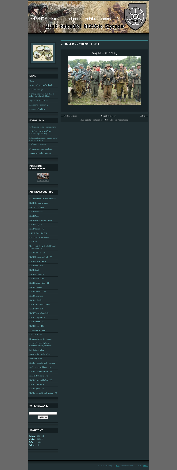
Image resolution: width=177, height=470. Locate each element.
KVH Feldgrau (35, 224)
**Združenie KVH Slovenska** (42, 199)
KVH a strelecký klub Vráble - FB (43, 393)
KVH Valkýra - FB (37, 317)
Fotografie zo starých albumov (41, 149)
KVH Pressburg (35, 287)
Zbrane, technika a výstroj (40, 153)
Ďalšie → (144, 116)
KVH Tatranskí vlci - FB (39, 304)
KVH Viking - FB (36, 322)
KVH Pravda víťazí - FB (39, 283)
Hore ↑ (145, 465)
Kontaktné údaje (36, 89)
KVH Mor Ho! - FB (37, 261)
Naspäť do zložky (108, 116)
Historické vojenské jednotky (41, 85)
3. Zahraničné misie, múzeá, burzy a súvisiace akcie (43, 139)
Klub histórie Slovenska (39, 237)
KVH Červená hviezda (38, 203)
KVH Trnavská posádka (39, 313)
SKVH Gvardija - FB (38, 233)
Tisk (117, 465)
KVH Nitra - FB (36, 266)
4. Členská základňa (37, 144)
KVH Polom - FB (36, 274)
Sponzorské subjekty (37, 109)
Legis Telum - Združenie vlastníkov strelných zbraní (40, 344)
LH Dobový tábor (36, 350)
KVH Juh (33, 242)
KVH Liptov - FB (36, 389)
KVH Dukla (34, 216)
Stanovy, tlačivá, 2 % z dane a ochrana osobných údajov (41, 95)
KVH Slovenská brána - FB (40, 380)
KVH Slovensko (36, 296)
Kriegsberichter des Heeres (40, 339)
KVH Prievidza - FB (37, 291)
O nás (31, 81)
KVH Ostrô (34, 270)
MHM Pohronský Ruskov (39, 354)
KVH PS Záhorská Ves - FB (40, 371)
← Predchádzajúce (69, 116)
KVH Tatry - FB (36, 309)
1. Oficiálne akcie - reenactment (42, 127)
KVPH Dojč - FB (36, 207)
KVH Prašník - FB (37, 279)
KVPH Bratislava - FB (38, 376)
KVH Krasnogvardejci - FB (40, 257)
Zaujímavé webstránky (38, 105)
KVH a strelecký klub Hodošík (42, 363)
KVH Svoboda (35, 300)
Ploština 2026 (43, 180)
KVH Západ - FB (36, 326)
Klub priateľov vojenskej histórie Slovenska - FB (43, 247)
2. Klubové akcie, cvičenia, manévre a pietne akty (40, 132)
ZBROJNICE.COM (37, 330)
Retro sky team (35, 358)
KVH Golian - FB (36, 229)
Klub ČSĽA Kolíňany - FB (40, 367)
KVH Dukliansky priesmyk (40, 220)
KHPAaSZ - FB (35, 335)
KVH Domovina (36, 212)
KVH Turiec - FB (36, 384)
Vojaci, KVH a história (38, 100)
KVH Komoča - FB (37, 253)
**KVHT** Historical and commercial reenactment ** (75, 19)
